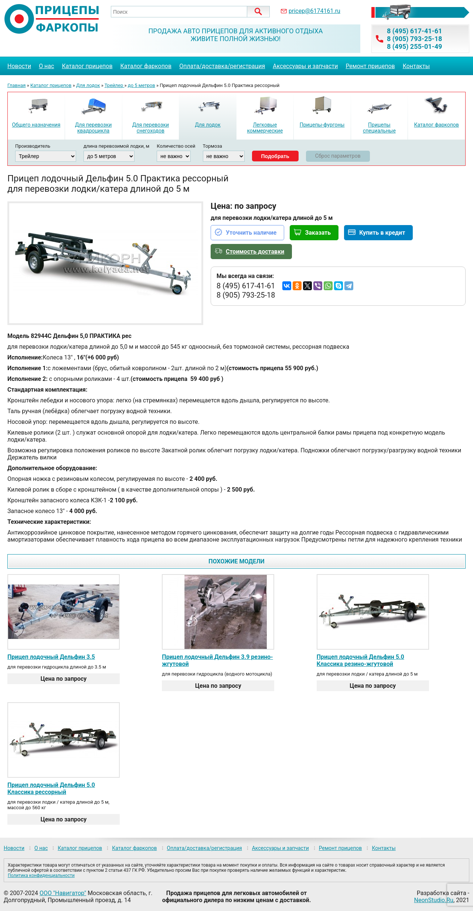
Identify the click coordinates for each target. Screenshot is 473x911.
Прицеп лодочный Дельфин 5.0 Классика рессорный (51, 788)
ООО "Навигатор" (63, 893)
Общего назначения (36, 125)
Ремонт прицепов (370, 66)
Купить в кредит (382, 232)
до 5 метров (141, 85)
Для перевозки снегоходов (150, 128)
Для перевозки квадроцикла (93, 128)
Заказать (318, 232)
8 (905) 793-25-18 (414, 39)
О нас (46, 66)
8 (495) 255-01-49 (414, 46)
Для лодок (88, 85)
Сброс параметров (338, 156)
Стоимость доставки (255, 251)
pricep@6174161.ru (314, 10)
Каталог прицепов (87, 66)
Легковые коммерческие (265, 128)
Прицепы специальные (379, 128)
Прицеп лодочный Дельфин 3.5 (51, 656)
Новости (19, 66)
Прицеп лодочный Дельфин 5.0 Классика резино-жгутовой (360, 660)
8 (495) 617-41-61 (414, 31)
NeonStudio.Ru (433, 900)
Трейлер (115, 85)
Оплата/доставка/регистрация (222, 66)
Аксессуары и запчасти (305, 66)
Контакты (416, 66)
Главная (16, 85)
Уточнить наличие (251, 232)
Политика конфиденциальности (41, 875)
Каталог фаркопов (146, 66)
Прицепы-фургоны (322, 125)
